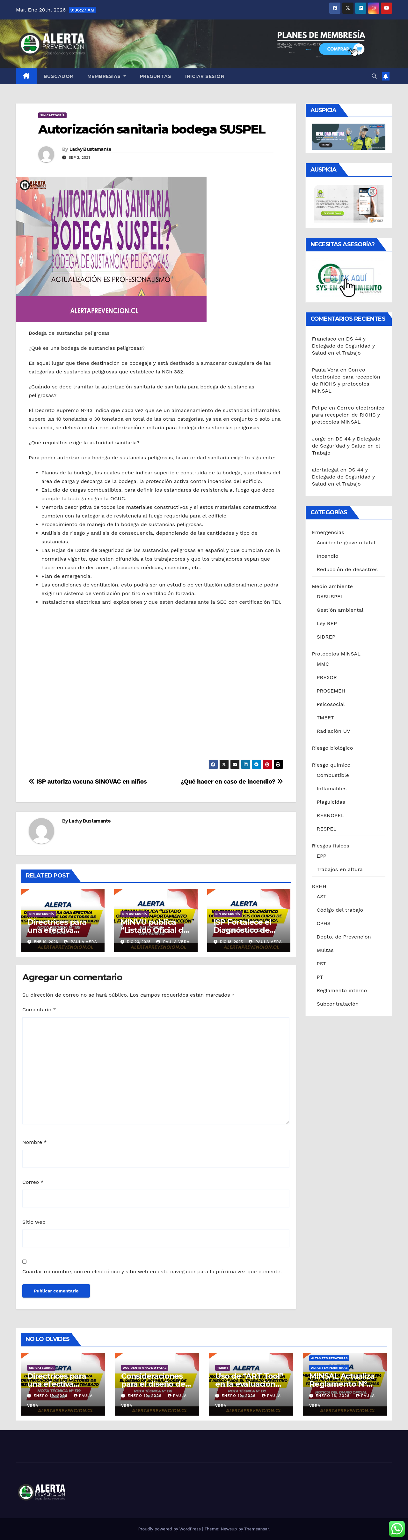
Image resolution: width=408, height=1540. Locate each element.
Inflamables (332, 788)
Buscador (58, 76)
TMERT (325, 718)
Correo (33, 1182)
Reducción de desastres (347, 569)
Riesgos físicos (330, 846)
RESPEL (327, 829)
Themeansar (256, 1529)
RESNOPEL (330, 815)
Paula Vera (80, 941)
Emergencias (328, 532)
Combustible (333, 775)
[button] (374, 76)
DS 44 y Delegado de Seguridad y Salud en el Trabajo (343, 346)
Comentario (39, 1010)
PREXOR (327, 677)
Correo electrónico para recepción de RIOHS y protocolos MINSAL (348, 415)
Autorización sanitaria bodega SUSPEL (152, 129)
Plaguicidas (331, 802)
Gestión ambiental (340, 610)
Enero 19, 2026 (51, 1395)
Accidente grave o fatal (346, 543)
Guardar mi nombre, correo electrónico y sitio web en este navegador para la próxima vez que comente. (152, 1271)
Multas (325, 950)
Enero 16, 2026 (333, 1395)
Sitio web (33, 1222)
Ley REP (327, 623)
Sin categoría (52, 115)
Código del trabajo (340, 910)
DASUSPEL (330, 597)
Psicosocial (331, 704)
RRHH (319, 886)
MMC (323, 664)
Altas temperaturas (329, 1358)
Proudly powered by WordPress (170, 1529)
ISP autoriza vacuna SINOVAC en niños (88, 781)
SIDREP (326, 637)
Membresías (106, 76)
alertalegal (325, 470)
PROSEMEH (331, 691)
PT (320, 977)
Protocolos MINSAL (336, 654)
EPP (321, 856)
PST (321, 964)
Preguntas (155, 76)
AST (321, 896)
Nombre (34, 1142)
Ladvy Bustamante (90, 149)
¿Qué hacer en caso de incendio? (232, 781)
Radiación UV (333, 731)
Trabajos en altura (340, 869)
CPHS (324, 923)
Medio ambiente (332, 586)
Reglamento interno (342, 990)
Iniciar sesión (204, 76)
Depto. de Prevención (344, 937)
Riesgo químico (331, 765)
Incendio (328, 556)
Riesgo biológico (332, 748)
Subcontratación (338, 1004)
